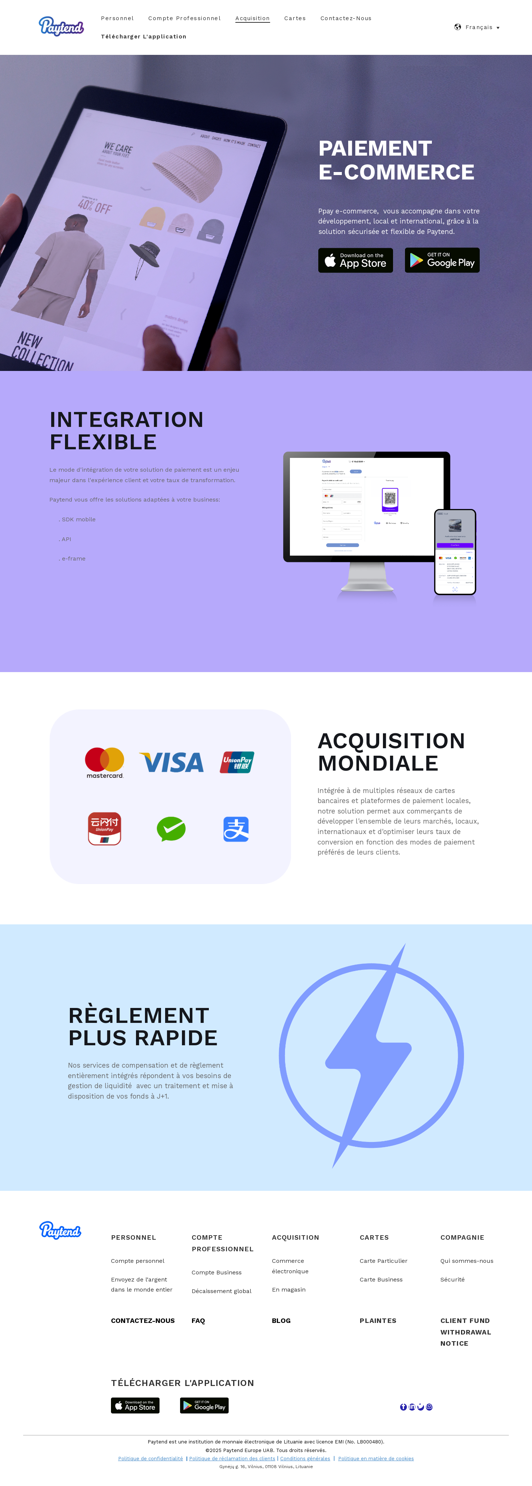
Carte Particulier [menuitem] (384, 1260)
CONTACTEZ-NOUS (143, 1320)
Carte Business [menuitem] (381, 1278)
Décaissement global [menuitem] (221, 1290)
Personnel (117, 18)
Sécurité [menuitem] (452, 1278)
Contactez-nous (346, 18)
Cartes (295, 18)
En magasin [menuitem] (289, 1288)
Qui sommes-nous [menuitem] (467, 1260)
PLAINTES (378, 1320)
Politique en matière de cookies (376, 1458)
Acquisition (252, 18)
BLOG (281, 1320)
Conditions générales (305, 1458)
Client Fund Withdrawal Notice (466, 1331)
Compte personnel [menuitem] (137, 1260)
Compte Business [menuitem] (217, 1271)
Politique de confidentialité (150, 1458)
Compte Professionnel (184, 18)
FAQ (198, 1320)
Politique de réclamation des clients (232, 1458)
